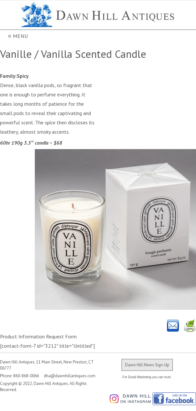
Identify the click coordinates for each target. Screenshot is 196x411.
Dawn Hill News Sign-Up (147, 365)
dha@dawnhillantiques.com (67, 376)
